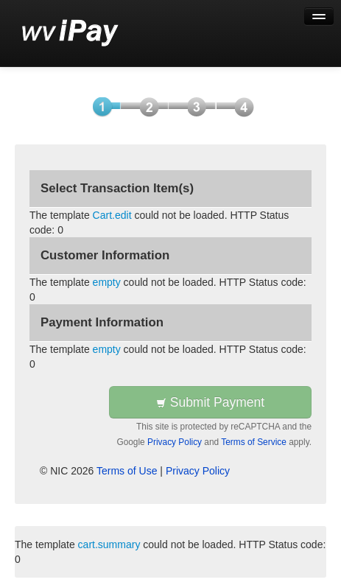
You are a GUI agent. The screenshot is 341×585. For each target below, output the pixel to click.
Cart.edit (112, 215)
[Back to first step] (70, 33)
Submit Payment (210, 402)
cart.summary (109, 544)
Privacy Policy (174, 442)
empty (107, 282)
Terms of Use (126, 471)
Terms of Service (253, 442)
